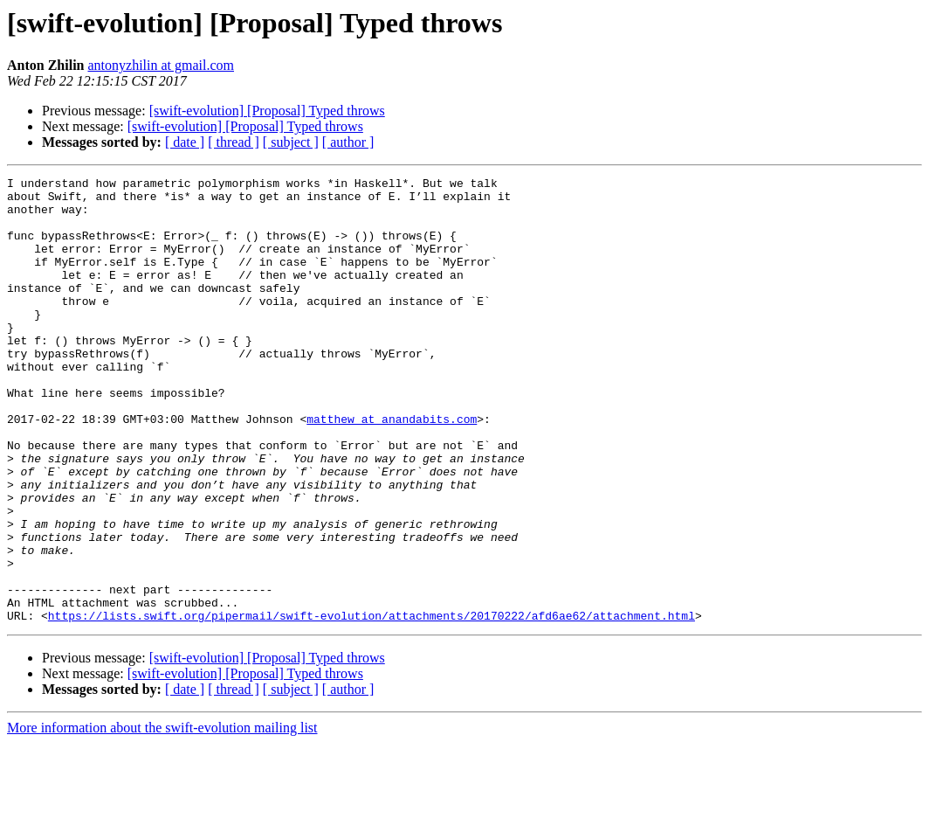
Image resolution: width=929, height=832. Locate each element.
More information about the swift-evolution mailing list (162, 816)
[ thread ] (233, 142)
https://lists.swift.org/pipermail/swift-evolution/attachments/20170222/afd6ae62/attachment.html (371, 704)
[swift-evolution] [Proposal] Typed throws (267, 110)
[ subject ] (291, 142)
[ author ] (348, 142)
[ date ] (184, 142)
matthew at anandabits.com (391, 468)
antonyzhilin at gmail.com (160, 65)
